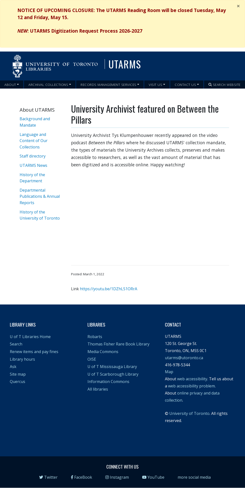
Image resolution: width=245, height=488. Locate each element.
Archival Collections (48, 84)
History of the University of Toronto (40, 215)
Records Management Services (108, 84)
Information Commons (108, 381)
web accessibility (192, 379)
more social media (194, 477)
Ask (13, 366)
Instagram (117, 477)
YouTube (153, 477)
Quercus (17, 381)
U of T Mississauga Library (112, 366)
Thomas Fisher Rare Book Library (118, 344)
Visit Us (155, 84)
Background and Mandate (35, 122)
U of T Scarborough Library (112, 374)
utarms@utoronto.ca (184, 357)
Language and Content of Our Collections (34, 141)
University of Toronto (189, 413)
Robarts (94, 336)
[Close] (238, 6)
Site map (18, 374)
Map (169, 371)
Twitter (48, 477)
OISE (91, 359)
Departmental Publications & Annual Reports (40, 196)
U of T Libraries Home (30, 336)
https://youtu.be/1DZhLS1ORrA (108, 288)
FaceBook (81, 477)
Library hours (22, 359)
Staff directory (33, 156)
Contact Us (185, 84)
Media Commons (102, 351)
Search (16, 344)
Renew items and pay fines (34, 351)
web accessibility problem (191, 386)
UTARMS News (33, 165)
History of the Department (32, 178)
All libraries (97, 389)
